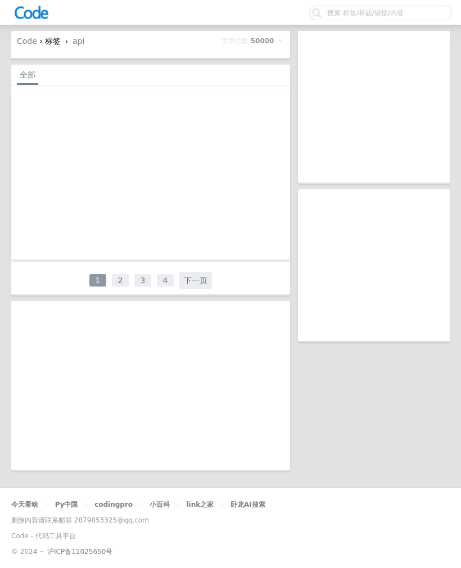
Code (27, 41)
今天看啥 (24, 504)
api (78, 41)
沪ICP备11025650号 (79, 552)
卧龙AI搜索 (248, 504)
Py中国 (66, 504)
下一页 (195, 280)
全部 (27, 74)
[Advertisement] (374, 107)
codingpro (113, 504)
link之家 (200, 504)
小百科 (160, 504)
